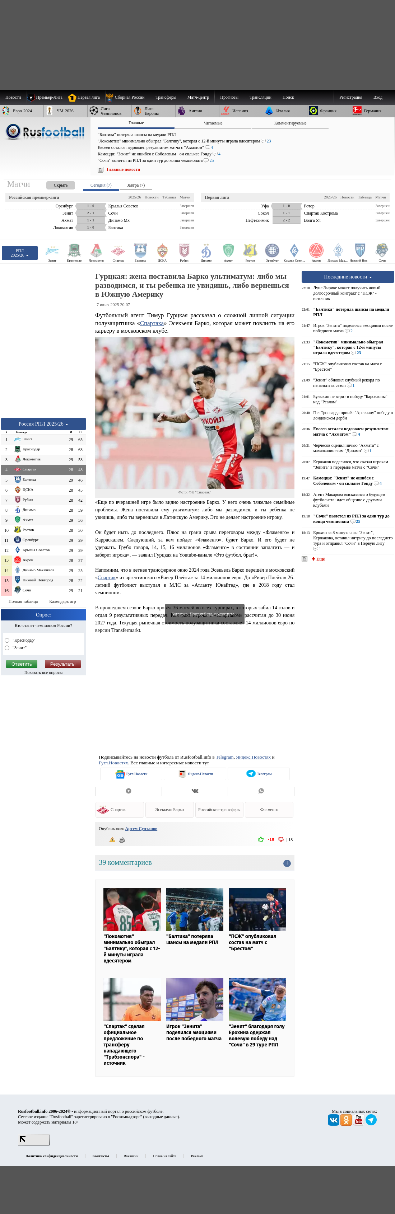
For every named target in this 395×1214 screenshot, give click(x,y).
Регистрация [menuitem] (350, 97)
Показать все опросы (43, 672)
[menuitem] (127, 97)
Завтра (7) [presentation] (136, 185)
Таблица (169, 197)
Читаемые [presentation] (213, 123)
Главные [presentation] (136, 122)
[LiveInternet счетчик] (34, 1144)
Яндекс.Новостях (253, 757)
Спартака (152, 323)
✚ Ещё (318, 559)
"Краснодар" (23, 640)
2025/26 (134, 197)
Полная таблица (23, 601)
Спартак (107, 577)
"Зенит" (19, 647)
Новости (152, 197)
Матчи (185, 197)
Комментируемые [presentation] (290, 123)
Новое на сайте (164, 1156)
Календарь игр (62, 601)
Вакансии (131, 1156)
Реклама (197, 1156)
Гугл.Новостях (113, 762)
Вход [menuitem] (377, 97)
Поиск (288, 97)
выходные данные (161, 1116)
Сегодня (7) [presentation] (101, 185)
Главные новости (123, 169)
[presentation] (53, 183)
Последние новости (348, 277)
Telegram (225, 757)
